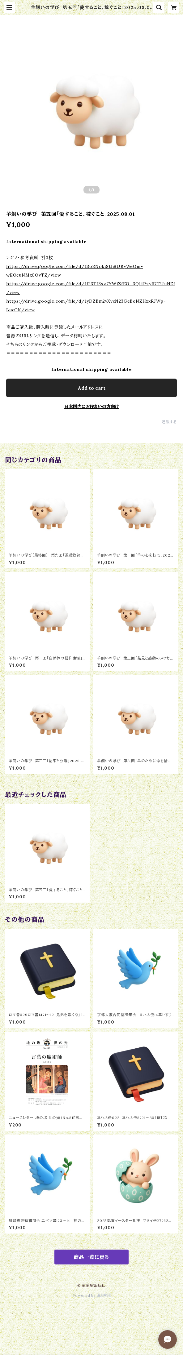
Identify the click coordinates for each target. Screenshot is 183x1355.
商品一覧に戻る (91, 1257)
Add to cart (91, 388)
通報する (169, 422)
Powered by (91, 1295)
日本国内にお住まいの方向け (91, 406)
